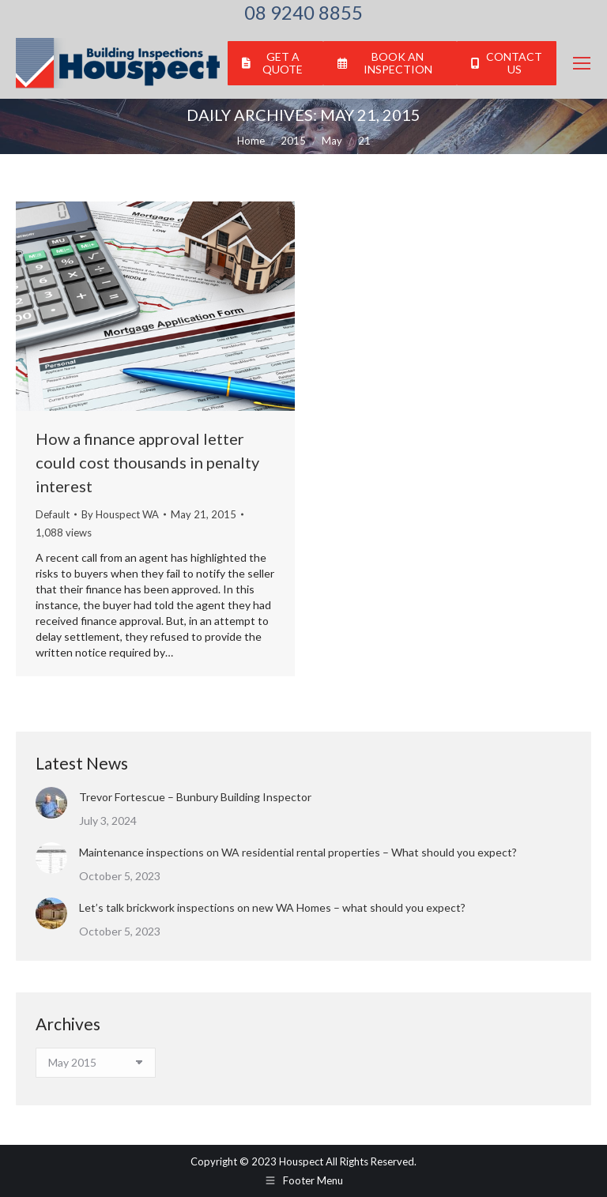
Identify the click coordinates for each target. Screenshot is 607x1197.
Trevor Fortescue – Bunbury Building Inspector (195, 797)
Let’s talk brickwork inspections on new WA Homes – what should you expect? (272, 907)
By (120, 514)
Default (53, 514)
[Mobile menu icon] (581, 63)
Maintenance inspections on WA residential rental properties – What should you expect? (298, 852)
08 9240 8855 (303, 12)
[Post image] (51, 803)
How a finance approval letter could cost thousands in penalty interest (147, 462)
